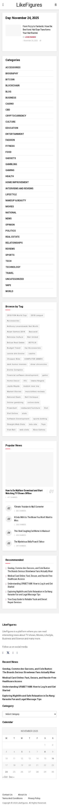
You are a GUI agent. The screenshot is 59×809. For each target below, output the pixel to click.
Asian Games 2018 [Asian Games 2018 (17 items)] (16, 332)
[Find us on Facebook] (2, 653)
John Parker (30, 37)
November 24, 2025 (30, 40)
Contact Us (7, 794)
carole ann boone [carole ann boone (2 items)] (16, 354)
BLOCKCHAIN (13, 85)
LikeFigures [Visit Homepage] (29, 4)
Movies (10, 206)
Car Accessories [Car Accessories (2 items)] (33, 348)
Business (11, 97)
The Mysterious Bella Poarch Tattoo (29, 541)
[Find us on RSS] (17, 653)
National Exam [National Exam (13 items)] (14, 397)
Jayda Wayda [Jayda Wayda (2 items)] (13, 386)
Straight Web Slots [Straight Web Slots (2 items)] (16, 424)
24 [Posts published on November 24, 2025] (6, 772)
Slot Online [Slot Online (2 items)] (12, 413)
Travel (10, 273)
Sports (10, 255)
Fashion (10, 140)
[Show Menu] (3, 5)
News (9, 218)
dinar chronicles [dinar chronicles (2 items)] (39, 364)
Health (10, 176)
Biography (12, 73)
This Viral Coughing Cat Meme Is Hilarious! (32, 531)
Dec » (11, 777)
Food (8, 152)
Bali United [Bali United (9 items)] (32, 337)
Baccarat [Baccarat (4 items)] (33, 332)
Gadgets (11, 158)
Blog (8, 91)
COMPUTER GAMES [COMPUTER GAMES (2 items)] (33, 359)
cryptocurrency (16, 116)
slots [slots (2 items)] (24, 413)
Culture (10, 122)
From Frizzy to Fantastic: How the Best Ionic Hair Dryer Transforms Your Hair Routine (37, 29)
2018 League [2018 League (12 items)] (37, 315)
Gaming (10, 170)
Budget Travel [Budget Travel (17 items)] (14, 348)
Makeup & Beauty (16, 200)
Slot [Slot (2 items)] (46, 408)
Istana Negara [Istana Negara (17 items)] (37, 381)
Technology (13, 267)
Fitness (10, 146)
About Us (22, 794)
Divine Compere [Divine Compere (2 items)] (15, 370)
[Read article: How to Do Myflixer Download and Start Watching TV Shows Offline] (29, 469)
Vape (8, 285)
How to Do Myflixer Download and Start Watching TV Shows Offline (24, 492)
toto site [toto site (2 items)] (33, 424)
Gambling (11, 164)
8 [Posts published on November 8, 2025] (44, 752)
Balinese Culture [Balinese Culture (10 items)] (15, 337)
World (9, 291)
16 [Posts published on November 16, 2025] (53, 758)
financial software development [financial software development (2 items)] (22, 375)
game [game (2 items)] (45, 375)
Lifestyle (11, 194)
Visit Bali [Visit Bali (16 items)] (11, 430)
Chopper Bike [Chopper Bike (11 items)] (13, 359)
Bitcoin (10, 79)
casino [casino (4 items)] (32, 354)
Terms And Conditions (12, 798)
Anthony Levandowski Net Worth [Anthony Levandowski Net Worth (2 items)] (22, 326)
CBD (8, 109)
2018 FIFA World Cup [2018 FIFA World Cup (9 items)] (17, 315)
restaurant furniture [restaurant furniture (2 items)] (30, 408)
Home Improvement (17, 182)
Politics (11, 230)
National (11, 212)
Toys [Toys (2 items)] (43, 424)
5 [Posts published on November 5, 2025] (21, 752)
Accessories (13, 67)
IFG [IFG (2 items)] (25, 381)
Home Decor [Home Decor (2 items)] (13, 381)
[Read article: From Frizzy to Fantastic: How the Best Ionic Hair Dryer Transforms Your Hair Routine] (13, 30)
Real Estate (13, 237)
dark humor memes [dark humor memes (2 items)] (16, 364)
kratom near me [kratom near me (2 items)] (31, 386)
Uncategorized (15, 279)
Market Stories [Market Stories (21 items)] (14, 392)
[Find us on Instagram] (13, 653)
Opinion (10, 224)
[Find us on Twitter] (8, 653)
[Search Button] (56, 5)
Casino (10, 103)
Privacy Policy (34, 798)
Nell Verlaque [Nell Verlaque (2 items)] (31, 397)
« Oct (5, 777)
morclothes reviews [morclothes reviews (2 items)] (35, 392)
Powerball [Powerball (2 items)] (12, 408)
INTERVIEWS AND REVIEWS (19, 188)
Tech (8, 261)
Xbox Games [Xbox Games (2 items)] (39, 430)
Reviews (10, 249)
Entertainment (15, 134)
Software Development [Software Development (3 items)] (18, 419)
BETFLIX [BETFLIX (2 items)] (32, 343)
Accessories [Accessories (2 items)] (13, 321)
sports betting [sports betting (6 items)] (40, 419)
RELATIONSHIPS (14, 243)
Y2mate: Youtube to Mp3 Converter (29, 506)
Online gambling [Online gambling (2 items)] (15, 402)
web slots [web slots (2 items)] (24, 430)
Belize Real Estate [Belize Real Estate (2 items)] (16, 343)
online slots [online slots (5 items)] (33, 402)
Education (12, 128)
